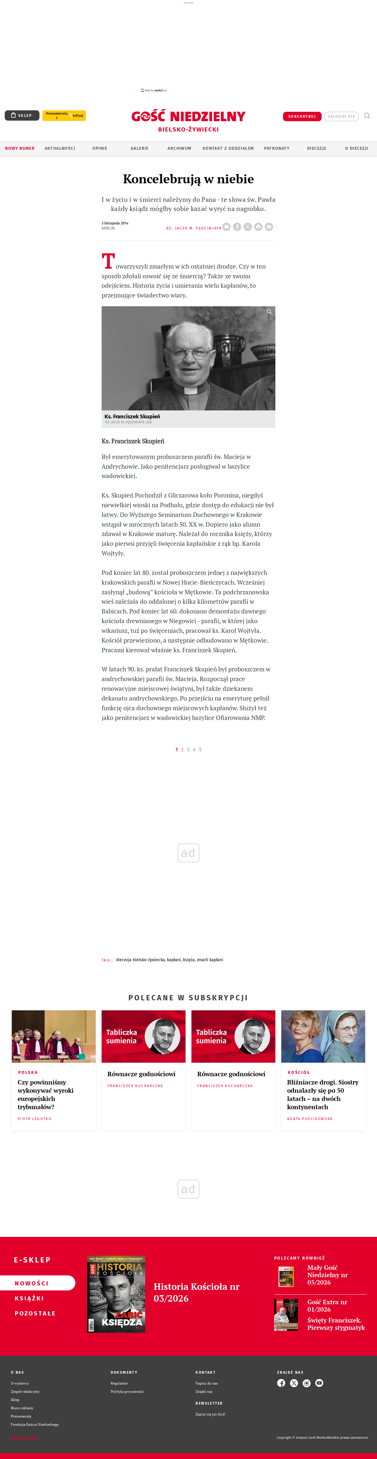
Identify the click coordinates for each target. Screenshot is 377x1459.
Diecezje (316, 148)
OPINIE (99, 148)
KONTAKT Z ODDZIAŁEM (228, 148)
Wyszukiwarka (366, 115)
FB (238, 225)
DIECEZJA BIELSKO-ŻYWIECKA (140, 959)
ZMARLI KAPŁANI (210, 959)
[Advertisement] (188, 46)
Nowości (28, 1283)
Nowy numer (20, 148)
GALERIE (140, 148)
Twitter (249, 225)
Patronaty (277, 148)
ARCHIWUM (179, 148)
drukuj (259, 225)
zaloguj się (341, 116)
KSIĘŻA (189, 959)
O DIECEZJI (356, 148)
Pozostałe (28, 1313)
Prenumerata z (57, 116)
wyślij (270, 225)
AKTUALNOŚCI (60, 148)
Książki (28, 1298)
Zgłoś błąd (24, 1438)
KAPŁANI (174, 959)
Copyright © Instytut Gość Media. (302, 1438)
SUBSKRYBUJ (302, 116)
